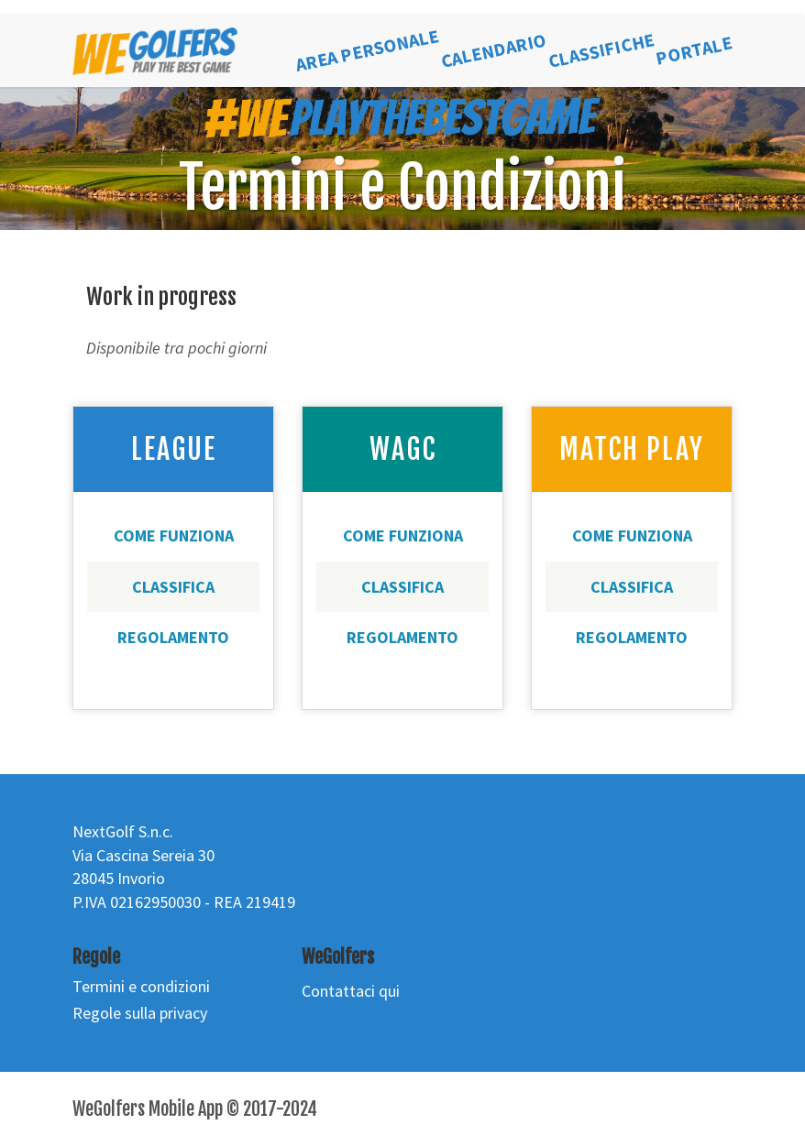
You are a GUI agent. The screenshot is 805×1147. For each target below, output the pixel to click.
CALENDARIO (493, 50)
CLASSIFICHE (601, 50)
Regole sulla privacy (139, 1012)
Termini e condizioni (141, 986)
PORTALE (694, 50)
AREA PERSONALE (367, 51)
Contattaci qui (351, 990)
